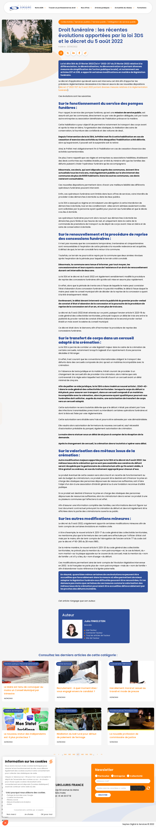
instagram (151, 419)
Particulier (103, 776)
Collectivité (136, 776)
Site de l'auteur (92, 638)
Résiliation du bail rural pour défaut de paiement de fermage (76, 736)
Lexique (5, 817)
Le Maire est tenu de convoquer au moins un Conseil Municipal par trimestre (23, 690)
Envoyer (102, 795)
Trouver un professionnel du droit (62, 8)
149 (86, 755)
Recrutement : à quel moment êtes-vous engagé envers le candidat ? (77, 690)
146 (74, 755)
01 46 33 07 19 (65, 796)
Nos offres (85, 8)
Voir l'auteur (91, 630)
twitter (151, 403)
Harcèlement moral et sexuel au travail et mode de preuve (128, 690)
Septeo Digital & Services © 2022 (138, 824)
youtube (151, 413)
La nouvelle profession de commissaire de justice (124, 736)
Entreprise (119, 776)
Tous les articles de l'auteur (98, 635)
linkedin (151, 408)
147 (78, 755)
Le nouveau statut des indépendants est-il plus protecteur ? (25, 736)
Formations (141, 8)
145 (69, 755)
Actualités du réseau (123, 8)
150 (91, 755)
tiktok (151, 429)
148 (82, 755)
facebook (151, 398)
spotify (151, 424)
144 (65, 755)
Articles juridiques (102, 8)
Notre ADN (39, 8)
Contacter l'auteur (94, 633)
